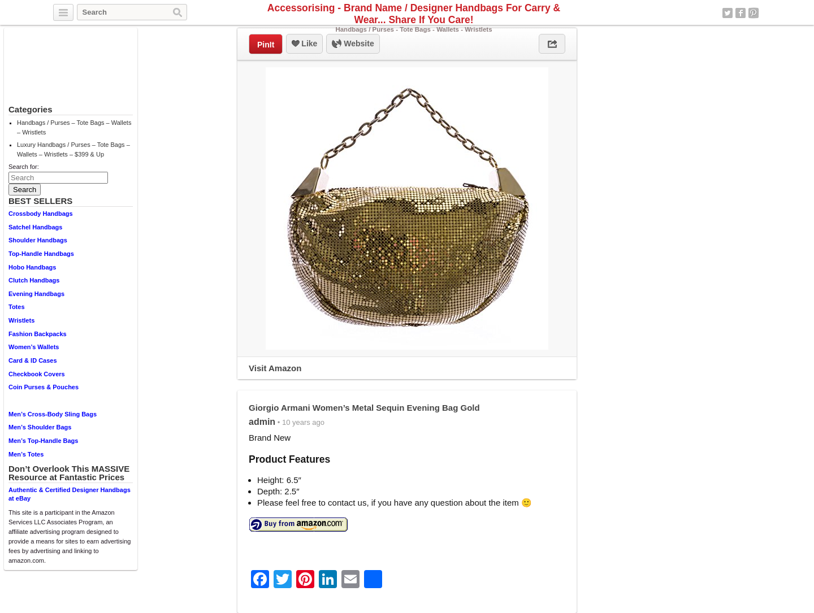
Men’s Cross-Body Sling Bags (52, 414)
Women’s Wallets (33, 347)
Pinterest (753, 13)
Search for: (23, 166)
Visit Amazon (275, 368)
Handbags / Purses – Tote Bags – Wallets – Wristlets (74, 127)
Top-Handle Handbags (41, 253)
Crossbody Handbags (40, 213)
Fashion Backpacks (37, 334)
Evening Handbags (36, 293)
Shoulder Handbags (37, 240)
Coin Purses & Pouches (43, 387)
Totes (16, 306)
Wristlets (21, 320)
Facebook (740, 13)
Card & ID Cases (32, 360)
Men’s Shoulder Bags (39, 427)
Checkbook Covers (36, 374)
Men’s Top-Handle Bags (43, 440)
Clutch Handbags (33, 280)
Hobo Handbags (32, 267)
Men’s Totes (26, 454)
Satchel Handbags (35, 227)
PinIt (265, 44)
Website (353, 44)
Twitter (727, 13)
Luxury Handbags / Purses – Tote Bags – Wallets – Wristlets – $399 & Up (73, 149)
